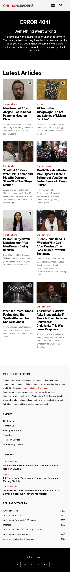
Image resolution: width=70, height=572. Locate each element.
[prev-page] (5, 354)
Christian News (10, 104)
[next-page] (64, 354)
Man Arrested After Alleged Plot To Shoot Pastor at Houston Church (17, 114)
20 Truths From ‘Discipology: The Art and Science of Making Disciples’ (51, 114)
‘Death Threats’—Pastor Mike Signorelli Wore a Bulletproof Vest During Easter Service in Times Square (52, 178)
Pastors (6, 307)
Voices (40, 104)
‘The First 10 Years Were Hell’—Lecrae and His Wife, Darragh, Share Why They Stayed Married (18, 178)
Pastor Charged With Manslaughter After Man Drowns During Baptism (16, 244)
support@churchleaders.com (36, 388)
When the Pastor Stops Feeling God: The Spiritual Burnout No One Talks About (18, 316)
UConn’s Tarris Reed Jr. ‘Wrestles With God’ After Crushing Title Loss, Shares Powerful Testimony (51, 246)
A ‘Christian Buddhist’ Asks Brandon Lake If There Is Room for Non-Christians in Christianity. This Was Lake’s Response (52, 320)
